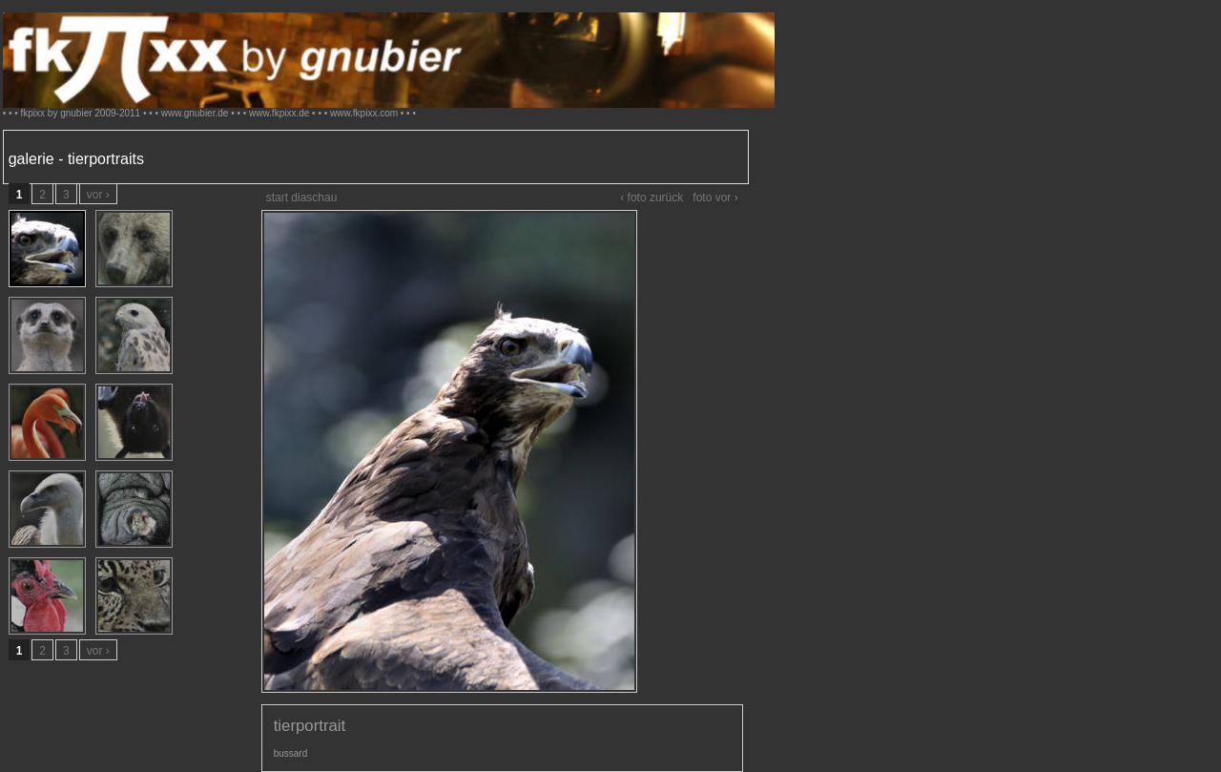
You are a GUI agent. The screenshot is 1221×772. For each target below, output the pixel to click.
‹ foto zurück (651, 197)
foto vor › (715, 197)
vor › (98, 194)
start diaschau (302, 197)
